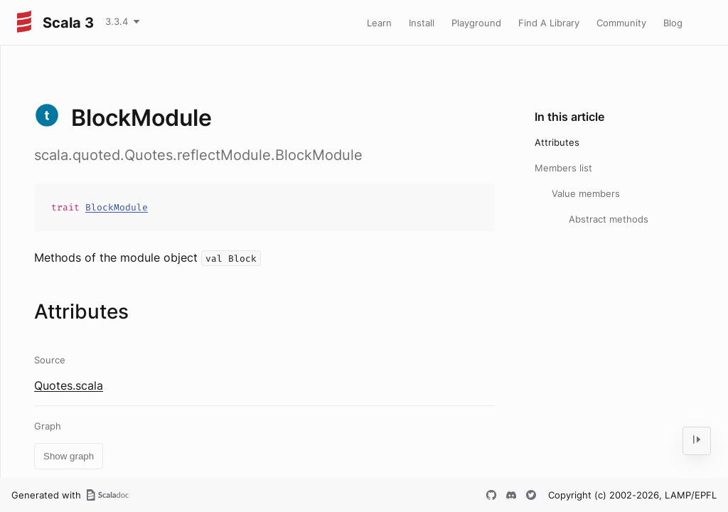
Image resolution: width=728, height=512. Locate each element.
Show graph (68, 456)
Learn (379, 22)
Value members (586, 193)
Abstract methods (608, 219)
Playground (476, 22)
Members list (563, 168)
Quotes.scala (68, 385)
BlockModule (116, 207)
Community (621, 22)
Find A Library (548, 22)
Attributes (557, 142)
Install (421, 22)
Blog (672, 22)
